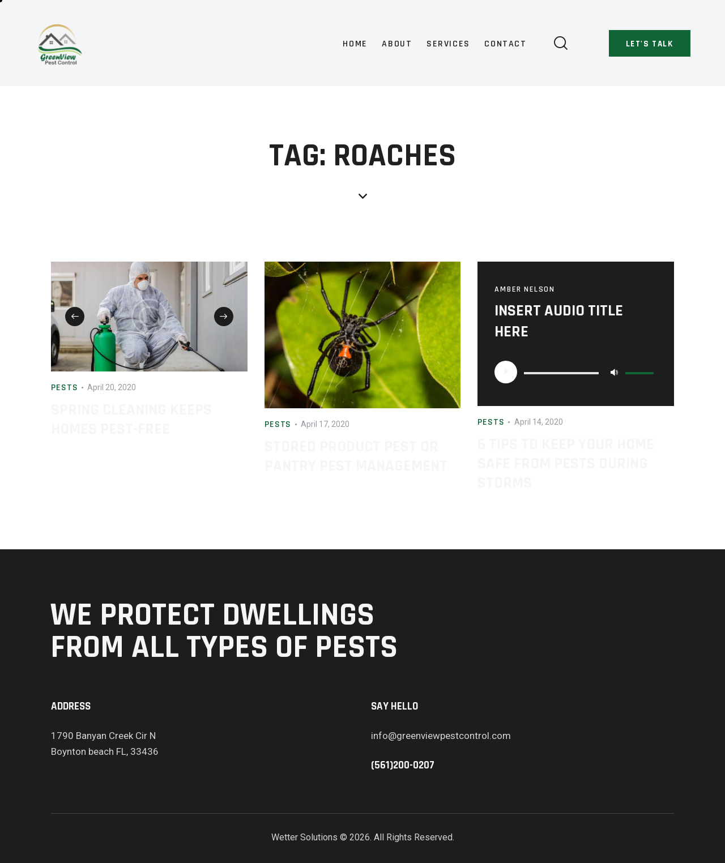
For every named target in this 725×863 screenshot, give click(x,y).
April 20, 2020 (111, 387)
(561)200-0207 (402, 765)
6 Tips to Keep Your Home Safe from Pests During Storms (565, 464)
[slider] (561, 373)
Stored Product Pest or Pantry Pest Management (356, 456)
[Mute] (613, 372)
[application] (575, 372)
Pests (64, 388)
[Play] (505, 372)
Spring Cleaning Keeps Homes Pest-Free (131, 419)
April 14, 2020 (538, 421)
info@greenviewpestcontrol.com (441, 735)
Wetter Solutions (304, 837)
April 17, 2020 (325, 424)
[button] (74, 316)
